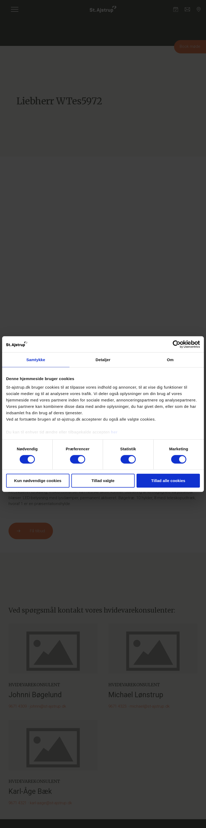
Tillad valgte (103, 480)
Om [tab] (170, 359)
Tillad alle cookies (168, 480)
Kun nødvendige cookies (37, 480)
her (114, 431)
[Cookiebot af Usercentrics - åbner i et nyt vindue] (176, 344)
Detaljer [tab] (103, 359)
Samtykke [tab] (35, 359)
